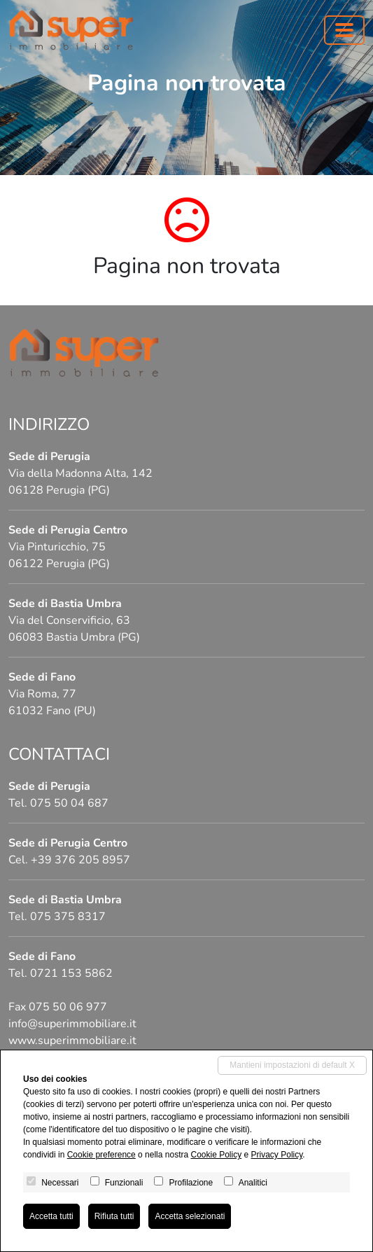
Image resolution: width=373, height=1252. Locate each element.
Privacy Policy (277, 1155)
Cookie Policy (215, 1155)
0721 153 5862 (71, 973)
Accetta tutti (51, 1216)
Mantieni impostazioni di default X (292, 1065)
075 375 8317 (68, 916)
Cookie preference (101, 1155)
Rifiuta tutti (114, 1216)
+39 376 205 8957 (80, 860)
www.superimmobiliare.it (72, 1040)
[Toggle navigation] (344, 30)
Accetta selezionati (190, 1216)
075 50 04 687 (69, 803)
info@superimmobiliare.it (72, 1023)
